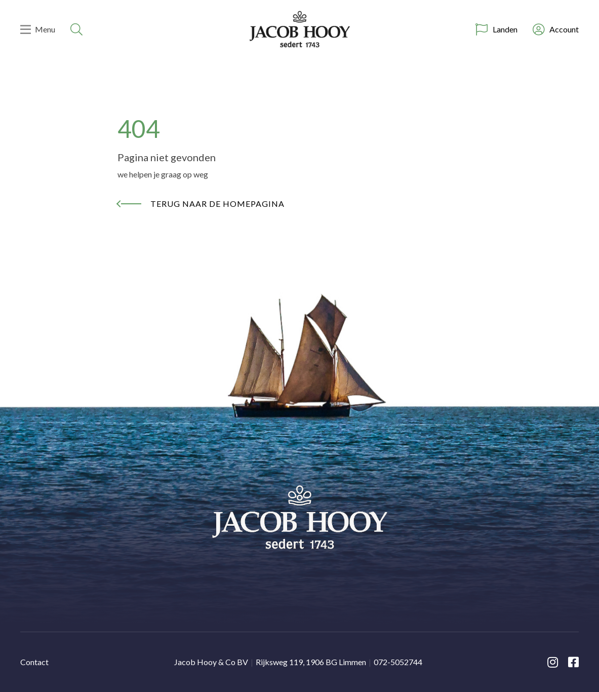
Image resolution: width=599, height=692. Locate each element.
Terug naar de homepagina (217, 203)
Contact (34, 662)
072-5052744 (398, 662)
